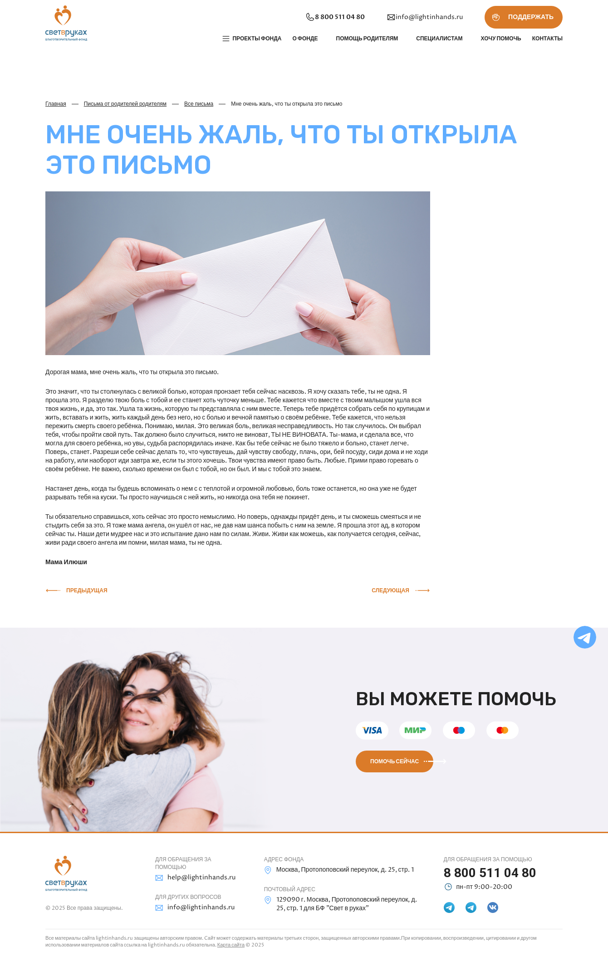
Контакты (547, 38)
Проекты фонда (256, 38)
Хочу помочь (501, 38)
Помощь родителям (367, 38)
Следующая (390, 590)
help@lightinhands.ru (195, 878)
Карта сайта (231, 945)
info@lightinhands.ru (425, 17)
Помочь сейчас (394, 761)
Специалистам (439, 38)
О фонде (305, 38)
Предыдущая (87, 590)
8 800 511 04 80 (335, 17)
